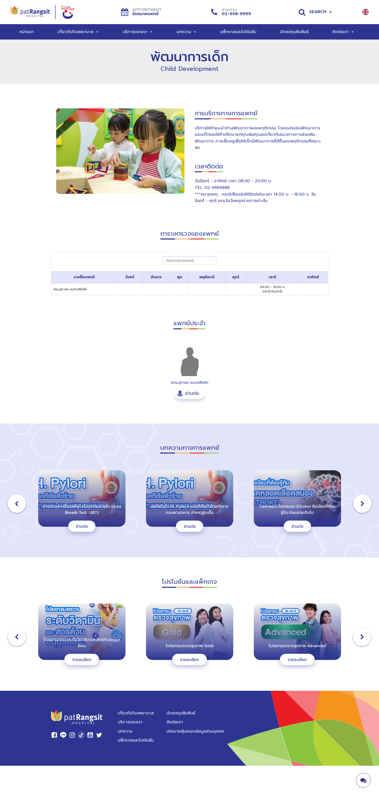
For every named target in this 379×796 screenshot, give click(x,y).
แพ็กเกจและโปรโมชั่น (238, 32)
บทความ (187, 32)
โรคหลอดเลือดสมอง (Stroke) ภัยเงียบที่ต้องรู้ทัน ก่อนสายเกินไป (297, 509)
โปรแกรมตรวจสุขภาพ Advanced (297, 645)
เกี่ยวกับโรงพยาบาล (78, 32)
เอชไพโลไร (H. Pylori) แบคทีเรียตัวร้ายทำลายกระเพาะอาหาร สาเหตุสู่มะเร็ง (189, 509)
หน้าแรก (27, 32)
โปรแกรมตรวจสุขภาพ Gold (189, 645)
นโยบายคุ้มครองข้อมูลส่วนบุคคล (195, 731)
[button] (189, 393)
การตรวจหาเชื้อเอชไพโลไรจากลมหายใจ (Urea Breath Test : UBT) (82, 509)
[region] (189, 637)
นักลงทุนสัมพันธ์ (294, 32)
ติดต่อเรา (343, 32)
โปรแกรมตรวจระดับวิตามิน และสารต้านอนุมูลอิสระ (82, 642)
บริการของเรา (138, 32)
